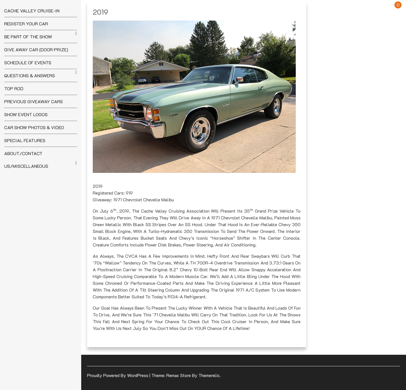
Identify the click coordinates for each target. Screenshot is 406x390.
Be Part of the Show (28, 36)
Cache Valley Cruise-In (31, 11)
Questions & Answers (29, 75)
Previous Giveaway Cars (33, 101)
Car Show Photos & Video (34, 127)
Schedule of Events (27, 62)
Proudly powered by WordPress (118, 375)
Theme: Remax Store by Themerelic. (186, 375)
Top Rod (13, 88)
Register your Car (26, 24)
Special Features (24, 140)
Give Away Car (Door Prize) (36, 49)
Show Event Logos (26, 114)
